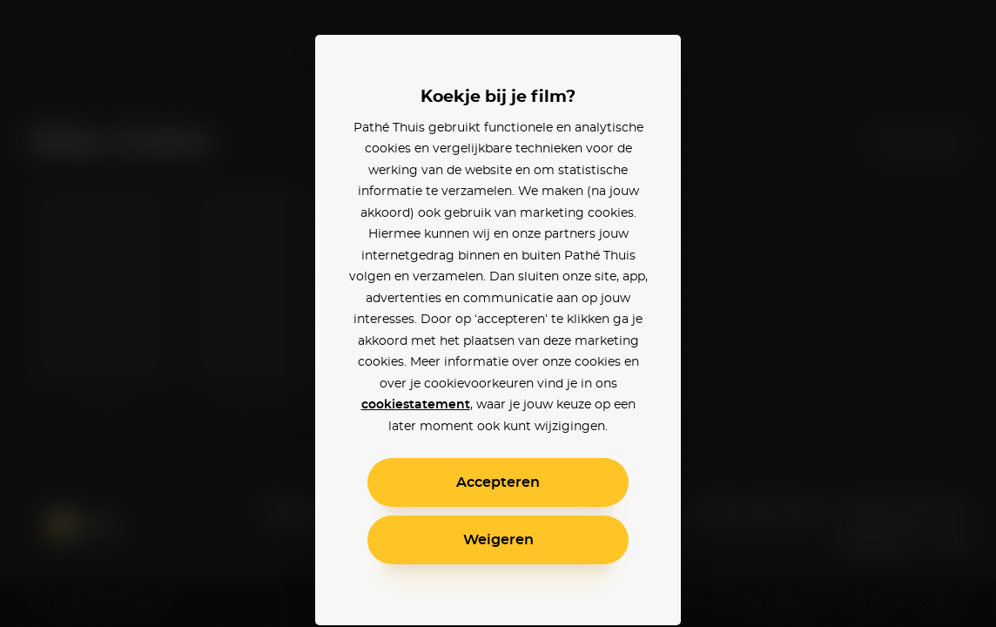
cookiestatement (415, 405)
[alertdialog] (498, 313)
